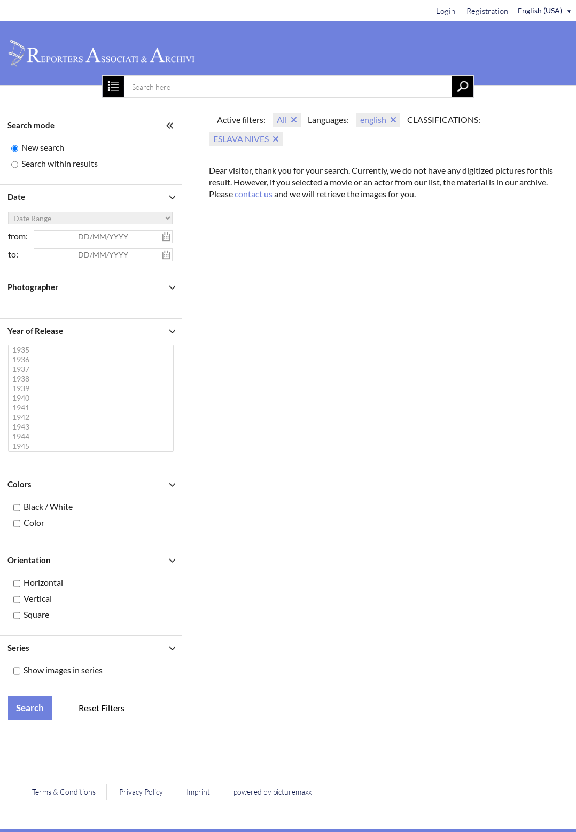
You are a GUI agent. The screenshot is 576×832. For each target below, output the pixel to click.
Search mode (31, 125)
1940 (92, 398)
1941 (92, 408)
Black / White (48, 506)
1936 (92, 359)
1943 (92, 427)
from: (18, 236)
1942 (92, 417)
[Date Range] (90, 218)
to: (13, 254)
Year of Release (35, 331)
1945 (92, 446)
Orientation (29, 560)
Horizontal (43, 582)
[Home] (288, 53)
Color (34, 522)
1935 (92, 350)
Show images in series (63, 670)
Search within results (59, 163)
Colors (19, 484)
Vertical (38, 598)
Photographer (32, 287)
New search (42, 147)
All (282, 119)
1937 (92, 369)
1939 (92, 388)
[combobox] (288, 86)
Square (36, 614)
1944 (92, 436)
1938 (92, 379)
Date (16, 196)
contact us (254, 194)
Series (18, 647)
